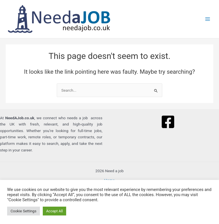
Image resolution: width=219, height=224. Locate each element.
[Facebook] (168, 122)
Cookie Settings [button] (23, 211)
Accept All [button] (54, 211)
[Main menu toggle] (208, 19)
